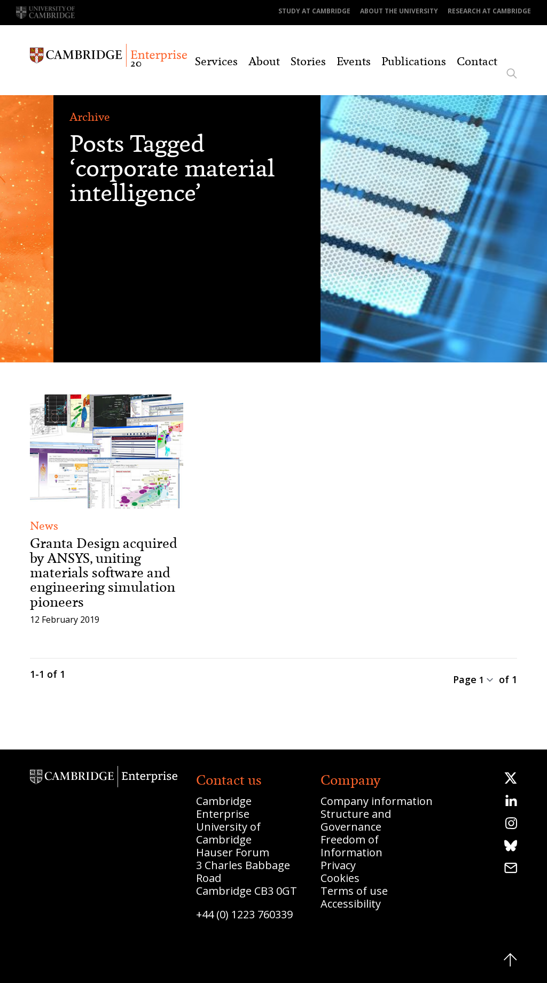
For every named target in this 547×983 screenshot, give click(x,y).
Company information (377, 801)
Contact (477, 61)
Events (354, 61)
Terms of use (354, 891)
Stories (308, 61)
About (264, 61)
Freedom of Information (351, 846)
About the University (399, 11)
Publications (413, 61)
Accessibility (351, 903)
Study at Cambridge (314, 11)
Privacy (338, 865)
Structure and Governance (356, 820)
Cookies (340, 878)
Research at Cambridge (489, 11)
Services (216, 61)
